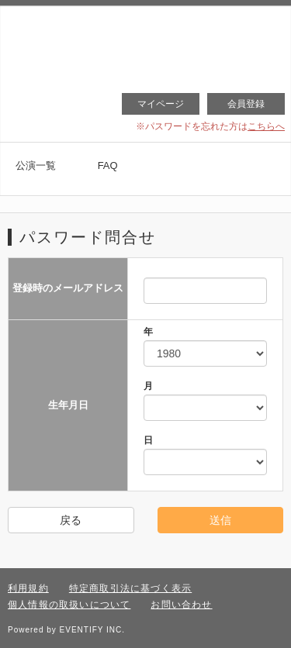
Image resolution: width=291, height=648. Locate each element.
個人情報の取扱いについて (69, 604)
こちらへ (266, 126)
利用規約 (28, 588)
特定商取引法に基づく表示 (130, 588)
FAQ (108, 165)
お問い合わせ (181, 604)
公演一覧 (36, 165)
